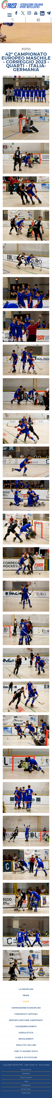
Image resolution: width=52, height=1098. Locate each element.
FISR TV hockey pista (26, 1051)
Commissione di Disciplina (26, 1008)
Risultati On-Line (26, 1045)
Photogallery (26, 1085)
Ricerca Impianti (26, 1077)
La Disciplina (26, 989)
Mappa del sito (26, 1070)
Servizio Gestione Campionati (26, 1020)
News (26, 995)
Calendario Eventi (26, 1026)
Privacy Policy (26, 1089)
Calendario (26, 1073)
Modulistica (26, 1032)
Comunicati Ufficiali (26, 1014)
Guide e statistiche (26, 1057)
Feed (26, 1081)
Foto (26, 1001)
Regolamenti (26, 1039)
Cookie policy (26, 1093)
